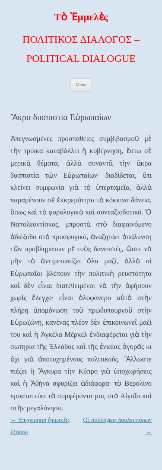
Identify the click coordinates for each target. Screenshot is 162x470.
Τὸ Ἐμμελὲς (81, 16)
